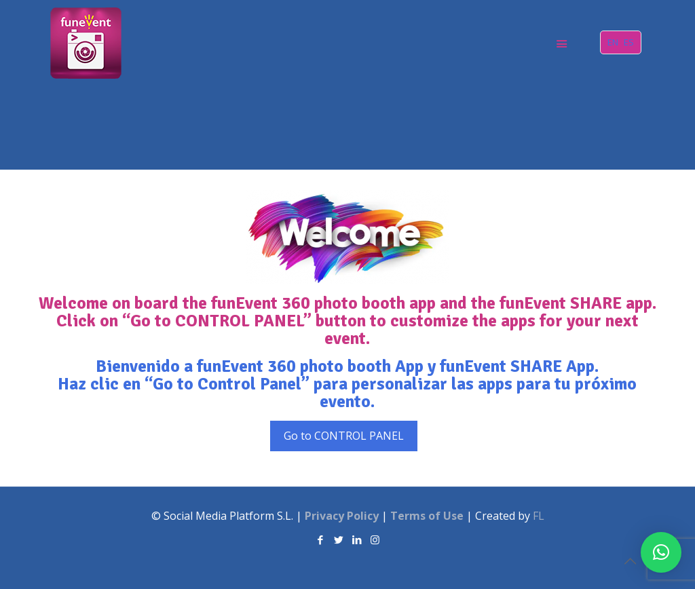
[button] (661, 552)
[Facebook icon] (320, 539)
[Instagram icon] (375, 539)
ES (629, 42)
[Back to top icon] (630, 561)
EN (612, 42)
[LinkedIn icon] (357, 539)
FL (538, 515)
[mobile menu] (561, 42)
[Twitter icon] (338, 539)
